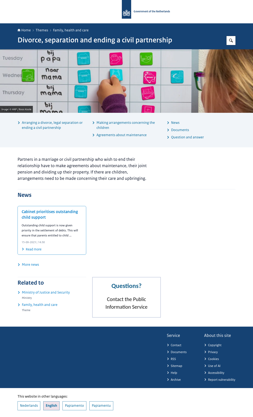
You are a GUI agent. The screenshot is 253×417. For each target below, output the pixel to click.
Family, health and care (71, 30)
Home (24, 30)
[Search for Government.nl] (231, 40)
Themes (42, 30)
